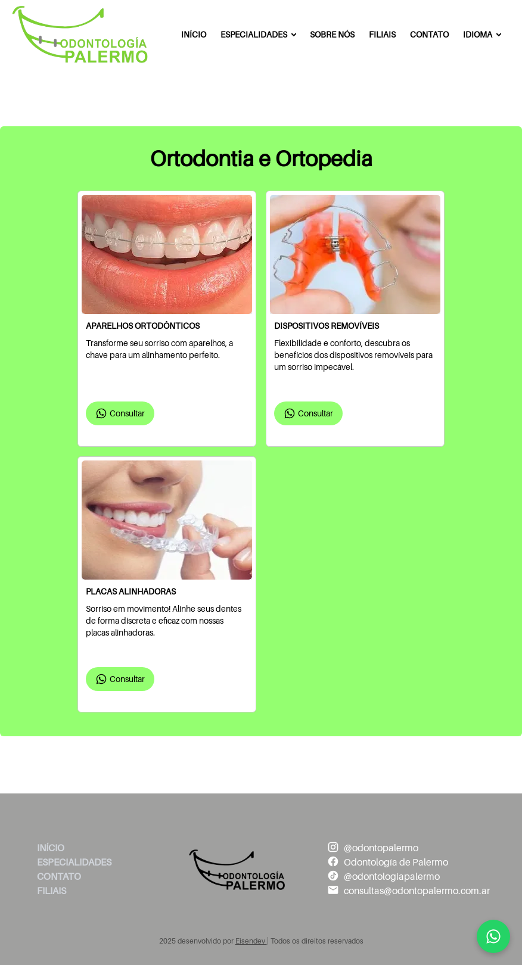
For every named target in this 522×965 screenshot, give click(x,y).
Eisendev (251, 941)
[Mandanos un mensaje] (493, 936)
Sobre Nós (332, 34)
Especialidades (253, 34)
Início (193, 34)
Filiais (382, 34)
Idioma (477, 34)
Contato (429, 34)
